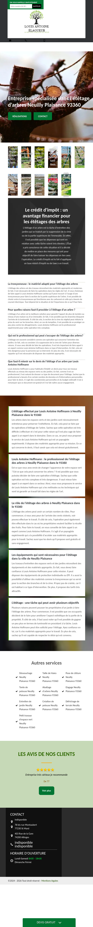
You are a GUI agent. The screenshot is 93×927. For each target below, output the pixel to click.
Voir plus (46, 790)
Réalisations (20, 116)
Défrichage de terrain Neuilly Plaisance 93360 (74, 705)
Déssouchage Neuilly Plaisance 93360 (27, 677)
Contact (42, 116)
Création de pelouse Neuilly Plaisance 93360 (50, 705)
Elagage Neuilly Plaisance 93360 (74, 689)
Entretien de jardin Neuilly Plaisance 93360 (27, 705)
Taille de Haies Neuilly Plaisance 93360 (50, 677)
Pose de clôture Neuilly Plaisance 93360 (74, 677)
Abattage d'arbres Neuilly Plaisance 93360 (50, 691)
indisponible (15, 40)
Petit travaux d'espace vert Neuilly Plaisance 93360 (27, 721)
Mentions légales (49, 880)
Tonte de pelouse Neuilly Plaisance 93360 (27, 691)
